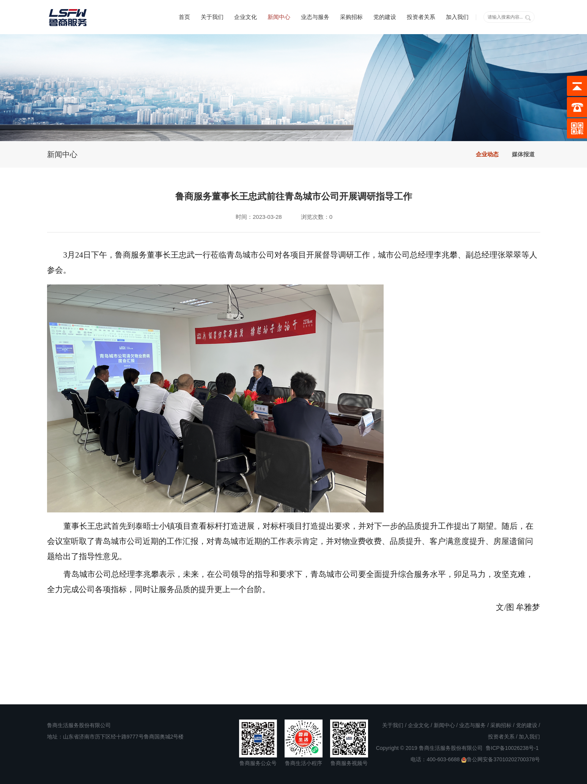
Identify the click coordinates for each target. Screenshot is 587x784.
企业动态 (487, 154)
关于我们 (212, 17)
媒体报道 (523, 154)
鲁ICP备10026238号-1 (512, 748)
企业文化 (245, 17)
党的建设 (384, 17)
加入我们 (457, 17)
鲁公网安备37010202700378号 (500, 759)
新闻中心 (279, 17)
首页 (184, 17)
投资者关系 (421, 17)
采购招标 (351, 17)
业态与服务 (315, 17)
